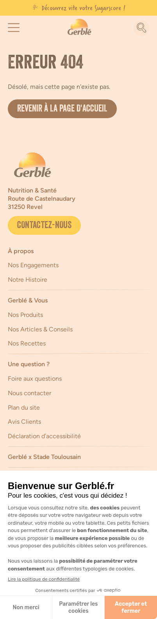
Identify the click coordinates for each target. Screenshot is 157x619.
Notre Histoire (27, 279)
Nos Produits (25, 314)
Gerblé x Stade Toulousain (44, 457)
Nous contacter (29, 393)
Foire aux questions (35, 378)
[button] (14, 27)
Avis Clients (24, 421)
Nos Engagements (33, 265)
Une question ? (29, 364)
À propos (21, 251)
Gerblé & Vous (28, 300)
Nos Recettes (27, 343)
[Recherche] (141, 28)
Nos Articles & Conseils (40, 329)
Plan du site (24, 407)
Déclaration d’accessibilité (44, 436)
